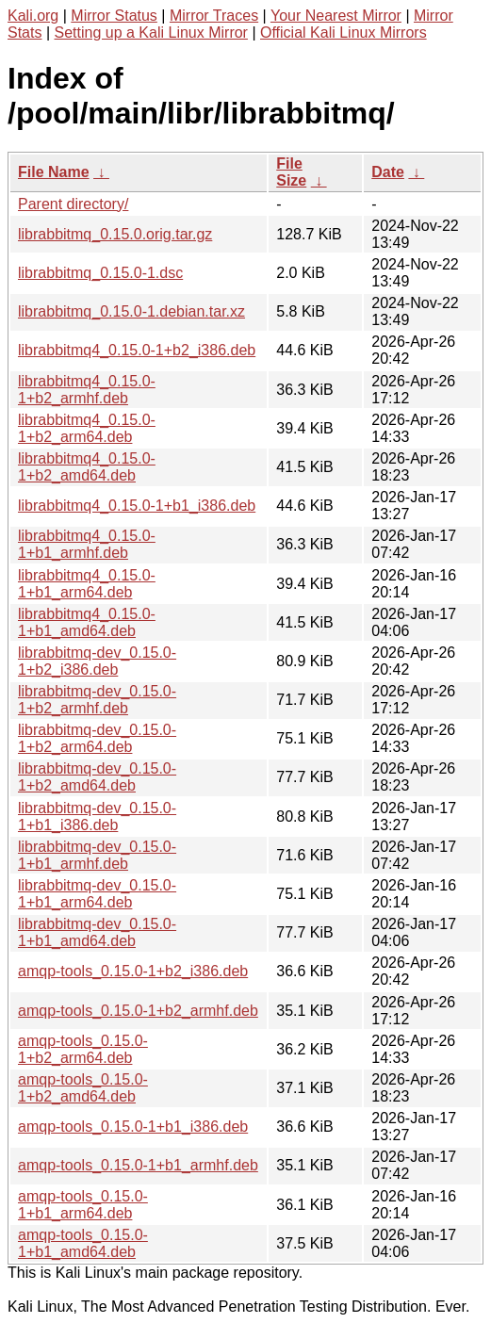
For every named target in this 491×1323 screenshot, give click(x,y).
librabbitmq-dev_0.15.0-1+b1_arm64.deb (97, 893)
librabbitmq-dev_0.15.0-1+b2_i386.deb (97, 661)
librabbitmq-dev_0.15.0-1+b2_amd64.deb (97, 776)
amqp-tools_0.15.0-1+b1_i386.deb (133, 1127)
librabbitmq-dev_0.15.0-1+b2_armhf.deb (97, 699)
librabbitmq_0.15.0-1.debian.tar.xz (131, 311)
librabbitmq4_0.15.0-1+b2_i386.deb (136, 350)
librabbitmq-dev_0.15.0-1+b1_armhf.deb (97, 855)
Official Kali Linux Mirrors (343, 32)
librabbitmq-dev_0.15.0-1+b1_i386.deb (97, 816)
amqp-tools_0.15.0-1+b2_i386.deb (133, 971)
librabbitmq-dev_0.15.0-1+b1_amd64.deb (97, 932)
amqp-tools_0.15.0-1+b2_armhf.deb (138, 1011)
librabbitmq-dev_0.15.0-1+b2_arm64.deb (97, 738)
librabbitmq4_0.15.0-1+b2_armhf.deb (86, 389)
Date (387, 172)
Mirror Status (114, 16)
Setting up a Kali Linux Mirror (151, 32)
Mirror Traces (214, 16)
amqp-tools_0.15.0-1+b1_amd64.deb (83, 1243)
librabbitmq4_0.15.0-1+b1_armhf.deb (86, 544)
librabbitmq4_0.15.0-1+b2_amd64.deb (86, 466)
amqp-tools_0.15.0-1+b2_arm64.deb (83, 1049)
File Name (54, 172)
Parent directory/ (73, 204)
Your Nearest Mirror (335, 16)
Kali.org (33, 16)
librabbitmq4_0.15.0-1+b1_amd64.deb (86, 622)
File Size (291, 171)
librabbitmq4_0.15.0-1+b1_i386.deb (136, 506)
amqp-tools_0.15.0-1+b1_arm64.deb (83, 1204)
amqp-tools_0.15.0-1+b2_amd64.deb (83, 1087)
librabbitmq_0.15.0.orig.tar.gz (115, 234)
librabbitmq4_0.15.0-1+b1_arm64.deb (86, 583)
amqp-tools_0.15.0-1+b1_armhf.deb (138, 1165)
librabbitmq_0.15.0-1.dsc (100, 273)
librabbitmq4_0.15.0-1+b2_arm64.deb (86, 428)
